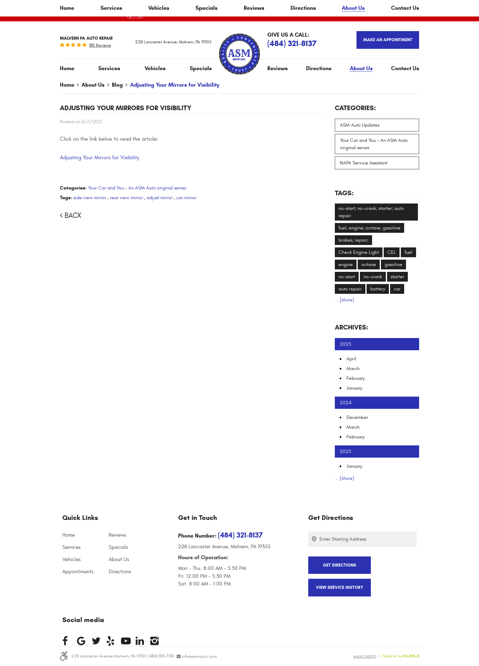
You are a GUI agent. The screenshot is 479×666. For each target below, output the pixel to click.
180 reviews (100, 45)
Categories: (355, 108)
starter (397, 276)
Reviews (277, 68)
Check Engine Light (358, 252)
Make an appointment (387, 39)
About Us (361, 68)
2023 (345, 451)
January (354, 388)
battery (377, 289)
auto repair (350, 289)
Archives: (351, 327)
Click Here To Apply (318, 11)
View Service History (339, 587)
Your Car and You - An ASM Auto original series (137, 188)
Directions (318, 68)
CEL (391, 252)
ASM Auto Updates (359, 125)
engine (345, 264)
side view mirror (89, 197)
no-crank (373, 276)
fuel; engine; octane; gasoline (369, 228)
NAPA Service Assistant (363, 163)
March (353, 368)
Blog (117, 84)
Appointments (77, 571)
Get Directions (330, 518)
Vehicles (155, 68)
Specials (201, 68)
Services (109, 68)
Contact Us (405, 68)
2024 (346, 402)
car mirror (186, 197)
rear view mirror (126, 197)
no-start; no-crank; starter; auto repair (371, 212)
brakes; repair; (353, 240)
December (357, 417)
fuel (408, 252)
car (397, 289)
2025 (345, 344)
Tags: (344, 193)
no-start (346, 276)
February (355, 378)
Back (72, 215)
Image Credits (364, 657)
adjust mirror (160, 197)
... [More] (344, 300)
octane (368, 264)
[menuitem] (67, 68)
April (351, 359)
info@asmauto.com (199, 656)
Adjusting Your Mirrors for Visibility (174, 84)
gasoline (393, 264)
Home (67, 68)
